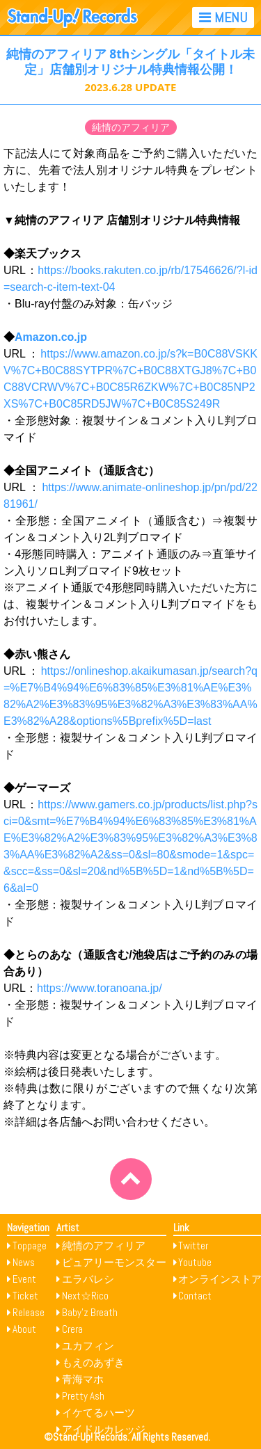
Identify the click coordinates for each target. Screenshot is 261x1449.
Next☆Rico (85, 1295)
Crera (72, 1329)
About (24, 1329)
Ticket (25, 1295)
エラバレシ (88, 1279)
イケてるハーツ (98, 1412)
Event (24, 1279)
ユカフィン (88, 1345)
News (24, 1262)
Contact (195, 1295)
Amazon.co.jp (51, 337)
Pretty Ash (83, 1395)
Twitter (193, 1245)
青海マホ (83, 1379)
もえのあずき (93, 1362)
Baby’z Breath (90, 1312)
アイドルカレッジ (103, 1429)
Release (29, 1312)
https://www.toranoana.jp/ (99, 988)
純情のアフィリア (131, 127)
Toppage (30, 1245)
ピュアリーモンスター (114, 1262)
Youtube (195, 1262)
